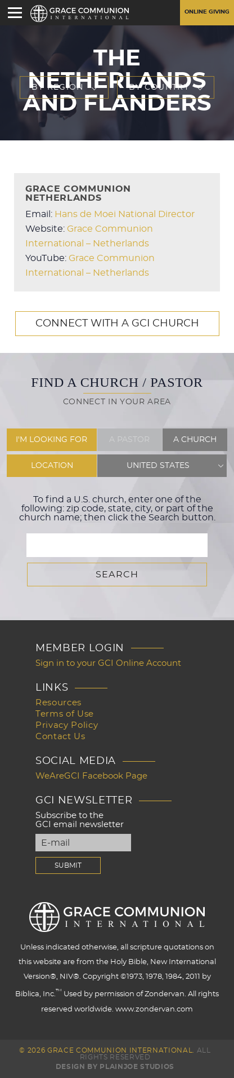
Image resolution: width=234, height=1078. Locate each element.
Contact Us (60, 736)
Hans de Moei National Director (125, 214)
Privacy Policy (66, 725)
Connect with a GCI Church (117, 324)
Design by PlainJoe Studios (115, 1066)
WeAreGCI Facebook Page (91, 776)
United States (158, 466)
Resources (58, 703)
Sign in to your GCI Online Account (108, 663)
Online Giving (207, 12)
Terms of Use (64, 714)
